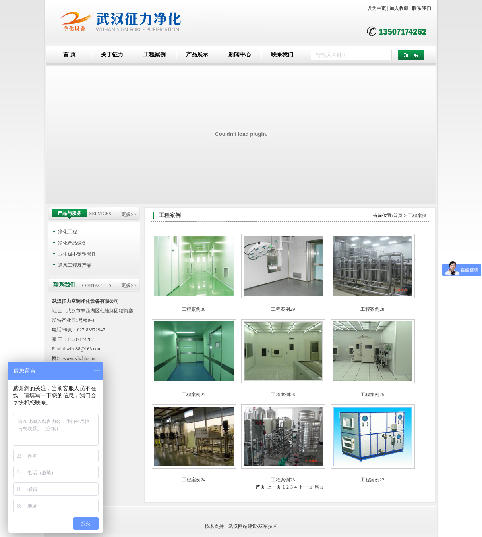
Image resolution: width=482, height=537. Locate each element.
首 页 (69, 55)
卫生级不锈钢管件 (77, 254)
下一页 (305, 487)
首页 (398, 215)
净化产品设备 (72, 243)
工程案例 (154, 55)
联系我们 (421, 8)
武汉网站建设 (242, 526)
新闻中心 (239, 55)
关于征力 (112, 55)
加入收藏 (398, 8)
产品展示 (197, 55)
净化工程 (67, 232)
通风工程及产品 (74, 265)
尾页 (319, 487)
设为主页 (376, 8)
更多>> (128, 214)
